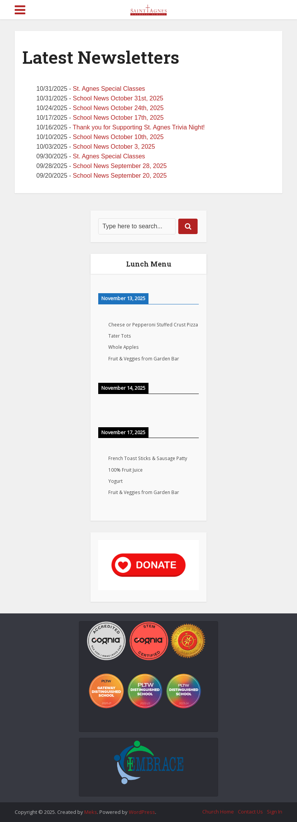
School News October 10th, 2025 (118, 137)
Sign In (274, 811)
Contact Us (250, 811)
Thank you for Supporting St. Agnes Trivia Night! (139, 127)
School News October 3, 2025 (114, 146)
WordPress (142, 811)
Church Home (218, 811)
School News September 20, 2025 (120, 175)
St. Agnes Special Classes (109, 88)
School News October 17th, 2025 (118, 117)
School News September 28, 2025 (120, 166)
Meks (90, 811)
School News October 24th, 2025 (118, 108)
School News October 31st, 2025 (118, 98)
